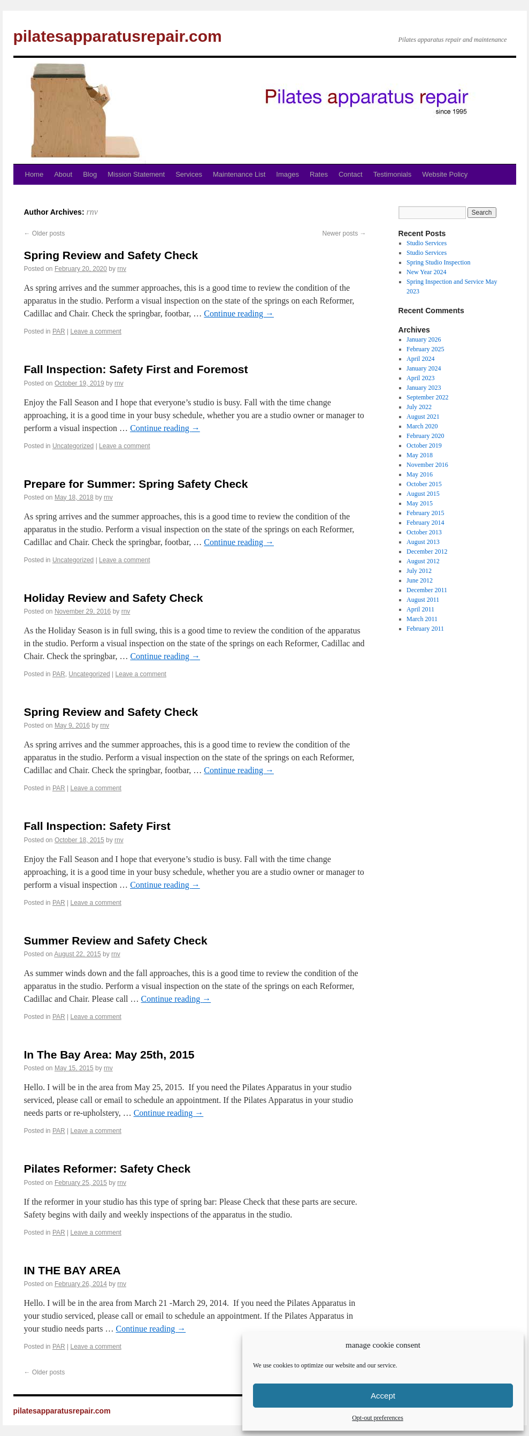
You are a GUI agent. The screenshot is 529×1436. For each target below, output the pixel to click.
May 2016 (420, 474)
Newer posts (344, 233)
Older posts (44, 233)
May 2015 (420, 503)
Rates (319, 174)
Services (188, 174)
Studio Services (427, 243)
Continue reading (239, 313)
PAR (58, 331)
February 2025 (425, 349)
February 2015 (425, 513)
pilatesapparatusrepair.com (117, 36)
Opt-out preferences (377, 1418)
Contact (351, 174)
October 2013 (424, 532)
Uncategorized (73, 446)
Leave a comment (96, 331)
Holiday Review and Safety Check (113, 598)
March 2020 (422, 426)
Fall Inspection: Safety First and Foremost (136, 369)
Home (34, 174)
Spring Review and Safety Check (111, 255)
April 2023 (420, 378)
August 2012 (423, 561)
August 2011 (423, 599)
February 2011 (425, 628)
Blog (90, 174)
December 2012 (427, 551)
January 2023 (424, 387)
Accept (383, 1395)
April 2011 (420, 609)
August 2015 (423, 493)
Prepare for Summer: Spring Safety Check (136, 484)
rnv (91, 211)
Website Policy (444, 174)
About (63, 174)
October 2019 (424, 445)
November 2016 (427, 464)
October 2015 (424, 484)
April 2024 (420, 358)
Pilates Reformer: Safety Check (107, 1168)
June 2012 (420, 580)
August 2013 (423, 542)
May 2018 (420, 455)
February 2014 (425, 522)
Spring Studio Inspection (438, 262)
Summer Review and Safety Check (116, 940)
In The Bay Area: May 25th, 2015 (109, 1054)
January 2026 (424, 339)
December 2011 (427, 590)
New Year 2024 (426, 272)
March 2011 (422, 619)
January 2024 (424, 368)
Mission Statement (136, 174)
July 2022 (419, 407)
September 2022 (427, 397)
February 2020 (425, 436)
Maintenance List (239, 174)
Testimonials (392, 174)
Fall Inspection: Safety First (97, 826)
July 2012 (419, 571)
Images (287, 174)
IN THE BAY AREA (72, 1270)
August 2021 (423, 416)
